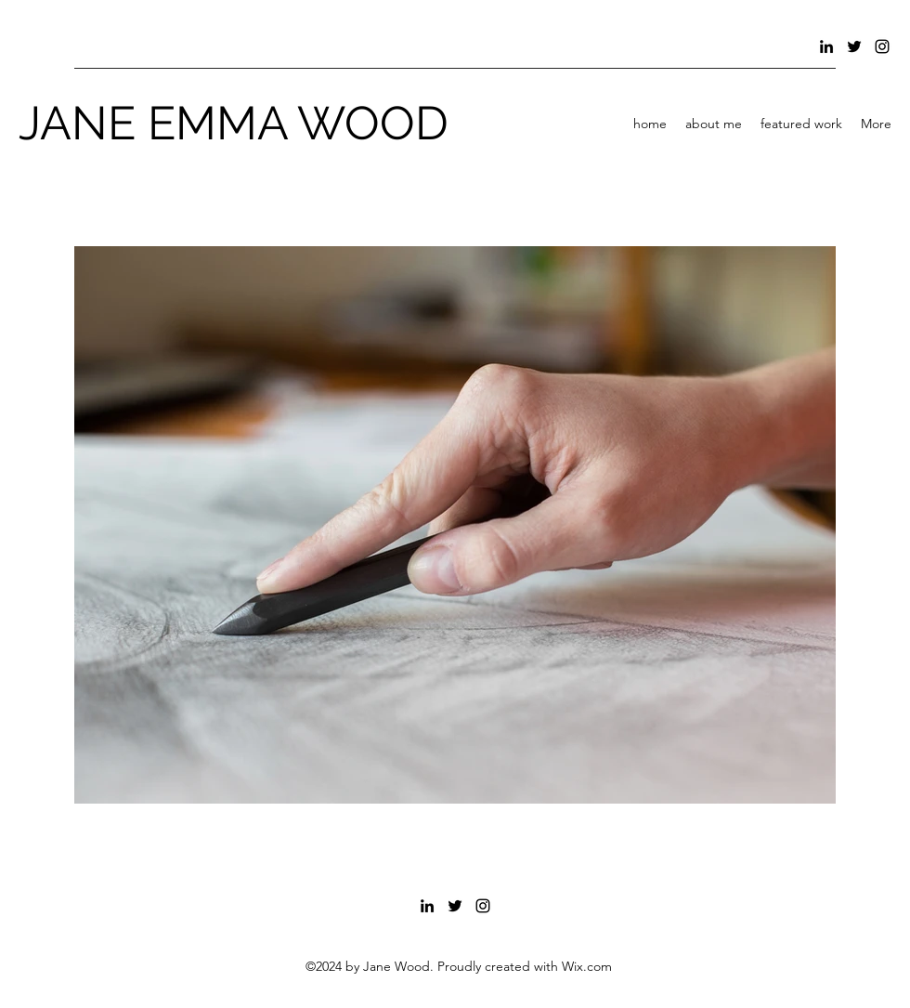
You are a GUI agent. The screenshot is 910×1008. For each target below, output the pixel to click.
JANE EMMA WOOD (233, 123)
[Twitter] (854, 46)
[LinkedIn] (826, 46)
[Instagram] (882, 46)
